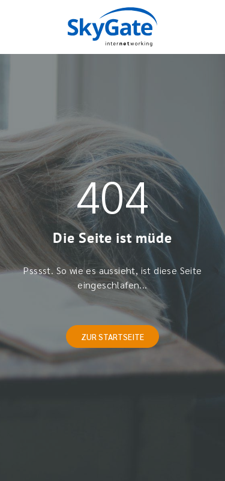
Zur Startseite (112, 336)
